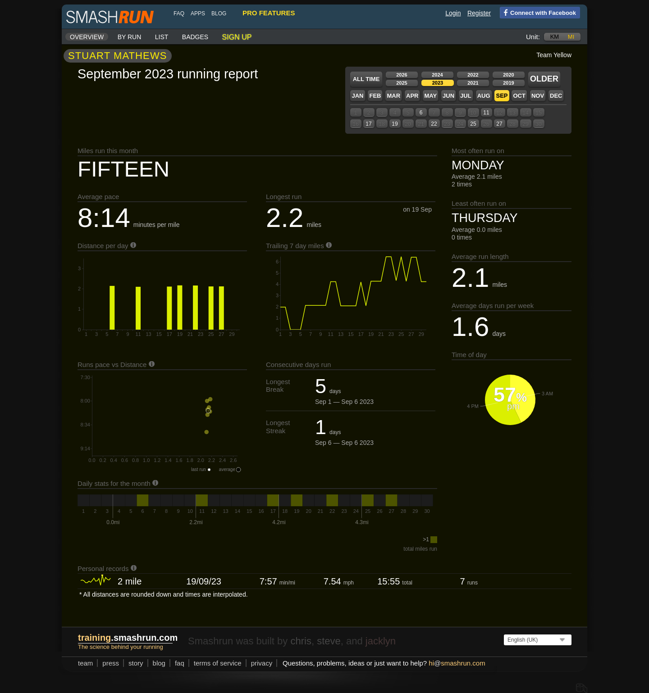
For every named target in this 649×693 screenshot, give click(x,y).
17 (368, 124)
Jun (448, 95)
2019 (508, 83)
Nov (537, 95)
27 (499, 124)
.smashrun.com (128, 638)
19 (395, 124)
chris (300, 641)
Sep (501, 95)
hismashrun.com (457, 663)
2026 (401, 74)
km (554, 36)
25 (473, 124)
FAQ (179, 13)
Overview (87, 37)
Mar (393, 95)
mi (571, 36)
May (430, 95)
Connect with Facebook (538, 12)
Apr (412, 95)
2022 (472, 74)
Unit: (533, 37)
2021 (472, 83)
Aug (483, 95)
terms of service (218, 663)
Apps (198, 13)
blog (218, 13)
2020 (508, 74)
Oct (519, 95)
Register (479, 13)
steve (329, 641)
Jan (357, 95)
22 (434, 124)
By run (130, 37)
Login (453, 13)
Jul (465, 95)
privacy (262, 663)
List (162, 37)
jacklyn (381, 641)
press (110, 663)
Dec (556, 95)
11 (486, 112)
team (85, 663)
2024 (437, 74)
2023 (437, 83)
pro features (268, 13)
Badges (195, 37)
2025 (401, 83)
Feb (375, 95)
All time (366, 79)
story (135, 663)
